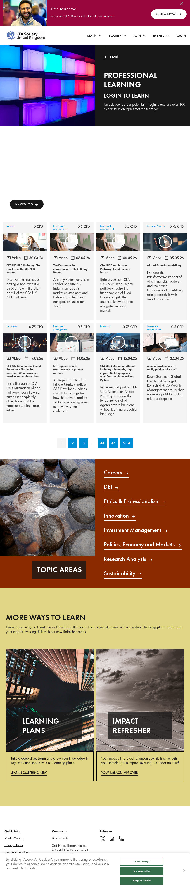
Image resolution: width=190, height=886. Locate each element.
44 (102, 443)
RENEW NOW (169, 14)
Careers (10, 225)
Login (181, 36)
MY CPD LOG (24, 204)
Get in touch (60, 838)
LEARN (112, 57)
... (93, 443)
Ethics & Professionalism (135, 501)
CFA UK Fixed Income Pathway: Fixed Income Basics (115, 269)
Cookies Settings (141, 867)
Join (137, 36)
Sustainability (123, 573)
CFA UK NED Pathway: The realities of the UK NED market (23, 269)
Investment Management (60, 227)
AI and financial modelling (164, 265)
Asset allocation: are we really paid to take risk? (162, 367)
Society (115, 36)
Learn (92, 36)
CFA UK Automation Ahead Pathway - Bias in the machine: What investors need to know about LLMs (23, 371)
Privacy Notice (13, 845)
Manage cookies (141, 876)
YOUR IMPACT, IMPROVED (119, 773)
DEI (111, 486)
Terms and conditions (17, 852)
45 (113, 443)
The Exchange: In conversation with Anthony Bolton (70, 269)
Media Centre (13, 838)
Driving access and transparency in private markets (68, 369)
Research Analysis (156, 225)
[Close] (184, 876)
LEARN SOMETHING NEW (29, 773)
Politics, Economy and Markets (143, 544)
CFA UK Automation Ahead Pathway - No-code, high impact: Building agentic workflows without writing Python (117, 373)
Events (158, 36)
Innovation (11, 326)
